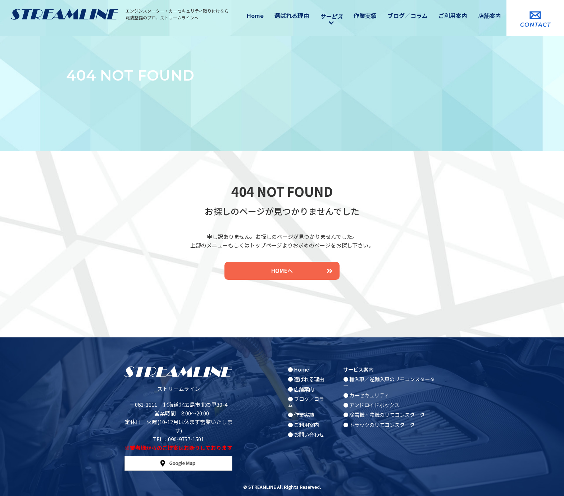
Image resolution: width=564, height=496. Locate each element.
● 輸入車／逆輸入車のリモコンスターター (389, 382)
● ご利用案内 (303, 424)
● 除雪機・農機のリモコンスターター (386, 414)
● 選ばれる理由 (306, 379)
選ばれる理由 (291, 15)
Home (255, 15)
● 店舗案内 (301, 389)
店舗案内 (489, 15)
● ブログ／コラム (306, 402)
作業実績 (365, 15)
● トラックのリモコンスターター (381, 424)
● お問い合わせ (306, 434)
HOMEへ (301, 270)
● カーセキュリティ (366, 395)
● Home (298, 369)
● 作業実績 (301, 414)
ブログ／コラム (407, 15)
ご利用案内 (452, 15)
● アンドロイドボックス (371, 405)
